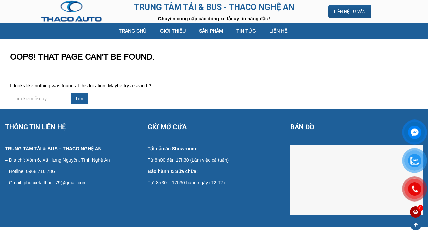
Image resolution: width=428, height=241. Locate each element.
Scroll (415, 224)
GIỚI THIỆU (173, 31)
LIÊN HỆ (278, 31)
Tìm (79, 98)
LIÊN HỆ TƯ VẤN (350, 11)
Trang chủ (132, 31)
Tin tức (246, 31)
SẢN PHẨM (211, 31)
